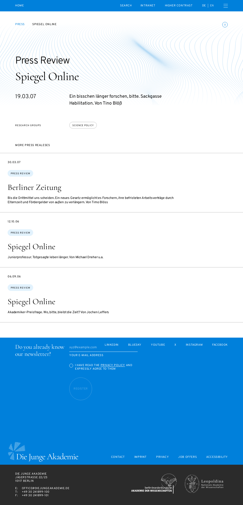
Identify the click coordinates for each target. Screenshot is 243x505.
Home (19, 6)
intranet (147, 6)
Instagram (194, 345)
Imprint (140, 457)
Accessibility (217, 457)
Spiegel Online (31, 247)
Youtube (158, 345)
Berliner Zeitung (34, 187)
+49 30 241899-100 (36, 492)
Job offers (187, 457)
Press (20, 24)
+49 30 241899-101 (35, 495)
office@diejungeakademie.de (46, 488)
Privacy (162, 457)
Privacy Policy (113, 365)
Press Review (20, 173)
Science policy (83, 125)
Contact (118, 457)
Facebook (220, 345)
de (204, 6)
